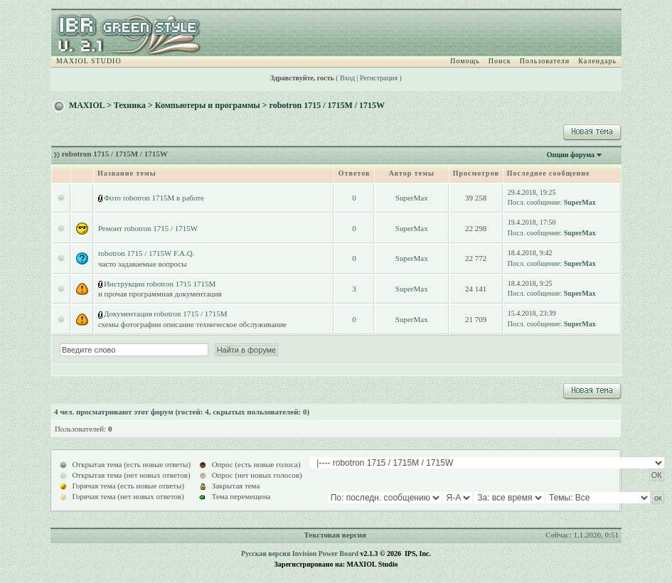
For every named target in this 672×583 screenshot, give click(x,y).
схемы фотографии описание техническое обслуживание (192, 324)
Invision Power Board (325, 553)
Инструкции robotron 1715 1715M (159, 283)
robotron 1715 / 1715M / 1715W (327, 105)
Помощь (465, 61)
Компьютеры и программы (207, 105)
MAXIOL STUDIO (89, 61)
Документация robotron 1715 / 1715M (166, 313)
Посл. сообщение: (535, 202)
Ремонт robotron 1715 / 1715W (148, 228)
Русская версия (265, 553)
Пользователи (545, 61)
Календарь (597, 61)
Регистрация (379, 78)
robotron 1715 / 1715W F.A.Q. (146, 253)
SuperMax (411, 197)
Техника (130, 105)
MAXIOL (87, 105)
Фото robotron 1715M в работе (154, 197)
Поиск (500, 61)
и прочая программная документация (160, 293)
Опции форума (570, 155)
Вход (347, 78)
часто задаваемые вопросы (142, 264)
